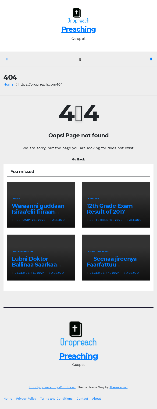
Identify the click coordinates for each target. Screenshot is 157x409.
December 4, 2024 (105, 272)
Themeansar (119, 387)
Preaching (78, 29)
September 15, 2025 (106, 220)
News (16, 198)
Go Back (78, 159)
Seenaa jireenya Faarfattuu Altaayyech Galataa (113, 264)
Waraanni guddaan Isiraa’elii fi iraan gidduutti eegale (38, 211)
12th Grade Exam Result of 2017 (109, 208)
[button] (151, 59)
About (96, 398)
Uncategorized (23, 251)
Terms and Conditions (56, 398)
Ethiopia (93, 198)
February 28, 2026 (30, 220)
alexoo (57, 220)
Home (9, 84)
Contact (82, 398)
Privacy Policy (26, 398)
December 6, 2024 (30, 272)
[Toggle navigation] (80, 59)
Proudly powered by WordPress (52, 387)
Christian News (98, 251)
